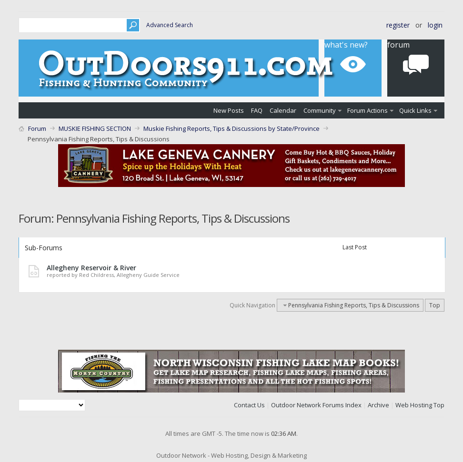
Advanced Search (169, 25)
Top (434, 305)
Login (435, 24)
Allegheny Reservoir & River (91, 267)
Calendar (283, 110)
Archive (378, 405)
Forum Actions (367, 110)
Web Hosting (413, 405)
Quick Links (415, 110)
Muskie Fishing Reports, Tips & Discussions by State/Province (231, 128)
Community (319, 110)
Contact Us (249, 405)
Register (398, 24)
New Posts (228, 110)
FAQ (256, 110)
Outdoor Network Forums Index (316, 405)
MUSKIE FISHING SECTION (95, 128)
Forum (37, 128)
